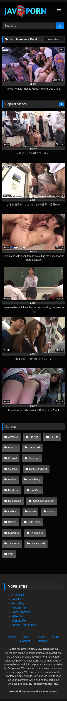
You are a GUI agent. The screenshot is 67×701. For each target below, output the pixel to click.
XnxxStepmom (20, 612)
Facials (12, 479)
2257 (26, 636)
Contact (25, 641)
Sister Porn (34, 522)
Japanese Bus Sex (43, 500)
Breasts (12, 447)
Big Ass (33, 437)
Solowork (13, 532)
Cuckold (13, 468)
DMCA (12, 636)
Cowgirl (12, 458)
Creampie (33, 458)
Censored (34, 447)
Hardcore (13, 490)
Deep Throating (38, 468)
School (12, 522)
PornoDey (17, 603)
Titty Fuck (13, 543)
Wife (10, 554)
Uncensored (38, 543)
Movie (32, 511)
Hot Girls (35, 490)
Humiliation (14, 500)
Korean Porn (19, 607)
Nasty (50, 511)
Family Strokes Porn (24, 624)
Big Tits (54, 437)
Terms (55, 636)
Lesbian (12, 511)
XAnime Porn (19, 620)
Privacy (40, 636)
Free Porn (17, 599)
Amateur (13, 437)
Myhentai (17, 616)
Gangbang (34, 479)
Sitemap (41, 641)
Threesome (36, 532)
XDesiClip (17, 594)
